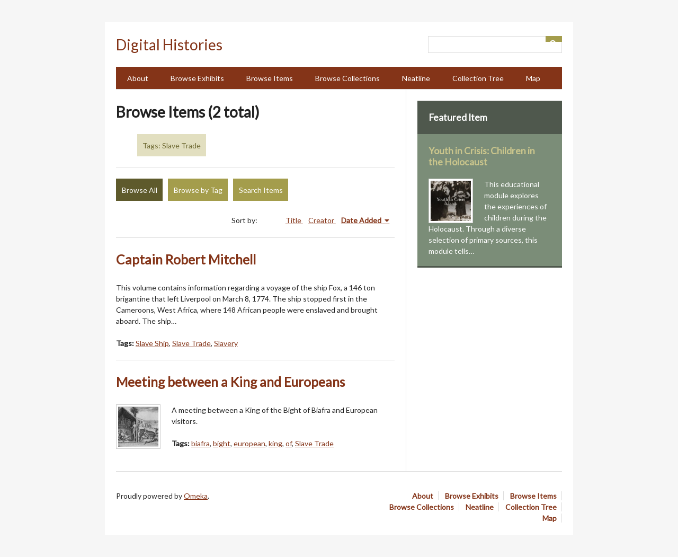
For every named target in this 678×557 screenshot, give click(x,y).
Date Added (362, 220)
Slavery (226, 343)
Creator (322, 220)
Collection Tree (478, 78)
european (249, 443)
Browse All (139, 189)
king (275, 443)
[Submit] (554, 39)
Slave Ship (152, 343)
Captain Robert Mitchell (186, 259)
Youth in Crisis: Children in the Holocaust (482, 156)
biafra (200, 443)
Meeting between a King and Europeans (230, 382)
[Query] (495, 44)
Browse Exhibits (197, 78)
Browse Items (269, 78)
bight (221, 443)
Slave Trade (191, 343)
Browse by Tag (198, 189)
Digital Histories (169, 45)
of (289, 443)
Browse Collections (347, 78)
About (137, 78)
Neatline (416, 78)
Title (294, 220)
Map (533, 78)
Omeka (196, 495)
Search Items (261, 189)
